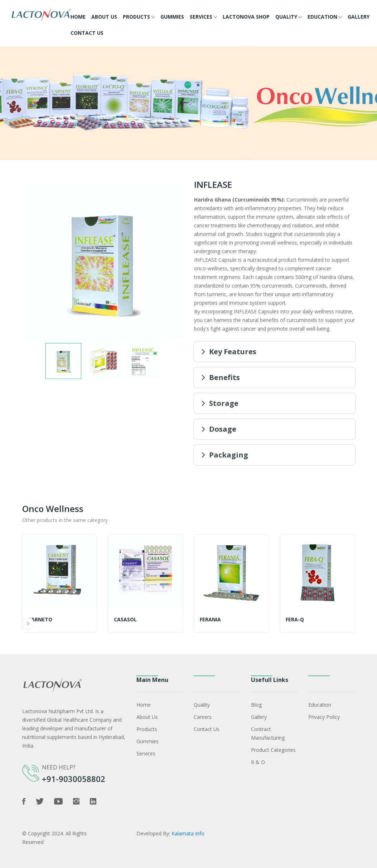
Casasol (125, 619)
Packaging (228, 455)
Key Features (232, 351)
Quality (288, 17)
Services (203, 17)
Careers (203, 716)
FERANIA (210, 619)
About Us (104, 16)
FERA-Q (295, 619)
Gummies (172, 16)
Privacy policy (324, 716)
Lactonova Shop (246, 16)
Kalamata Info (187, 833)
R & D (258, 762)
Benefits (224, 377)
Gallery (358, 16)
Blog (256, 704)
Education (325, 17)
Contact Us (87, 32)
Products (139, 17)
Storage (223, 403)
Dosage (222, 429)
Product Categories (273, 749)
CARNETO (40, 619)
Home (78, 16)
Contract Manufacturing (268, 733)
